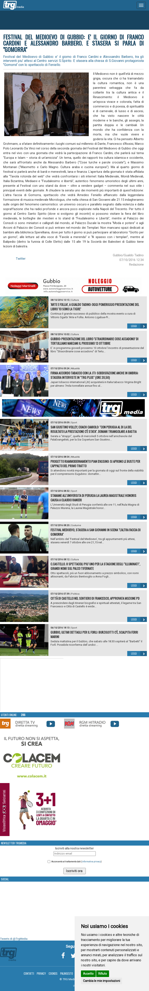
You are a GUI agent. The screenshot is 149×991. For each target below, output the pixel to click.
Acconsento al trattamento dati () (76, 861)
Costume (76, 525)
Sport (74, 422)
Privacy (41, 973)
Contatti (29, 973)
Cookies (53, 973)
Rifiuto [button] (102, 973)
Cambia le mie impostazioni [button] (101, 981)
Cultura (75, 300)
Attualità (75, 368)
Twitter (21, 259)
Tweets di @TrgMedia (13, 938)
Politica (75, 593)
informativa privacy (91, 861)
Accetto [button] (88, 973)
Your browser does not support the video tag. (32, 684)
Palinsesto (66, 973)
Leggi (139, 326)
